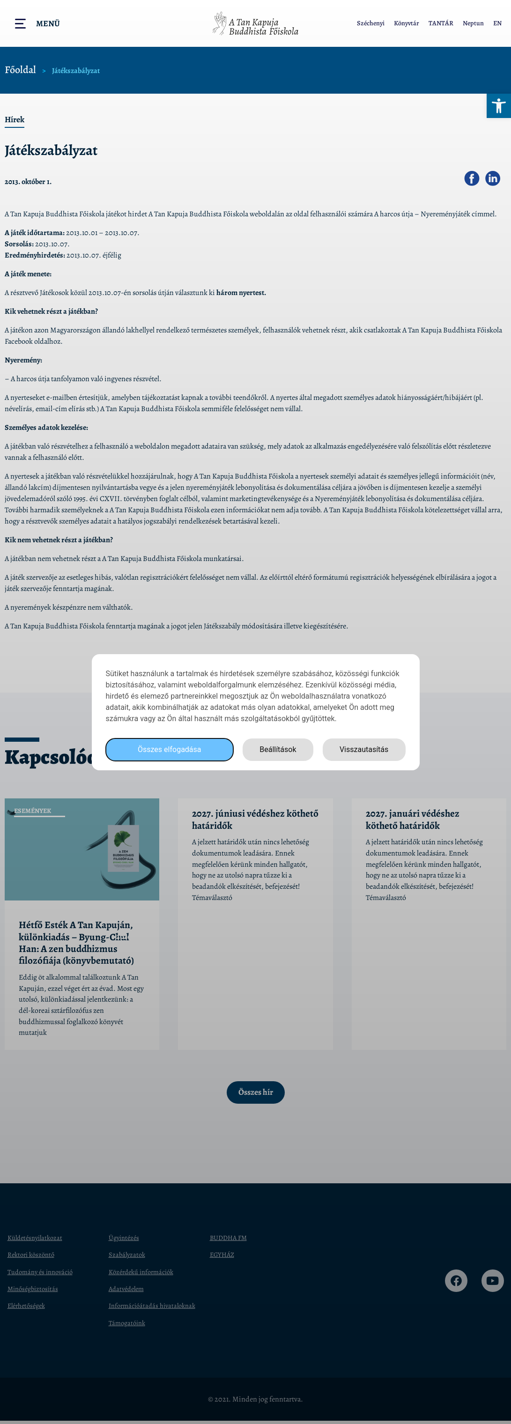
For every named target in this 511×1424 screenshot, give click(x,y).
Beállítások (277, 749)
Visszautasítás (364, 749)
